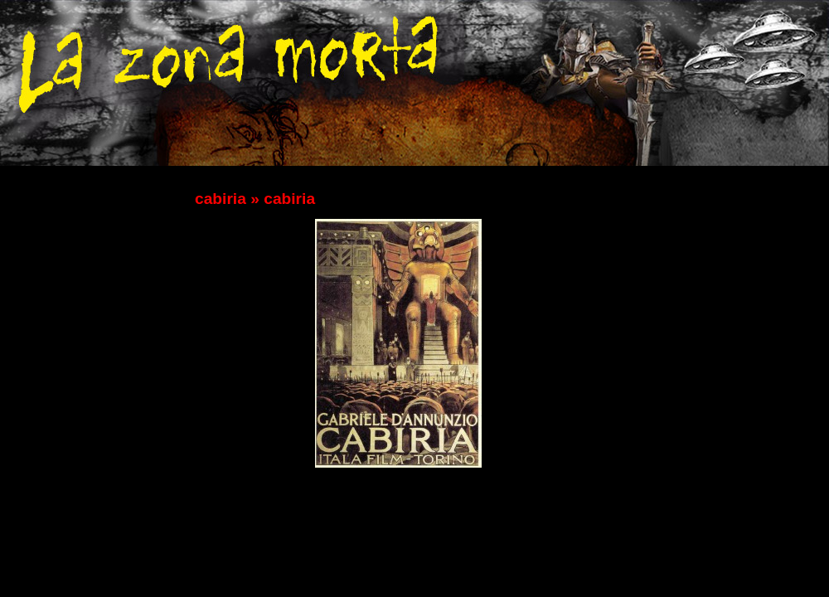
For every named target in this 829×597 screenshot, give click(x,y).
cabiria (220, 198)
